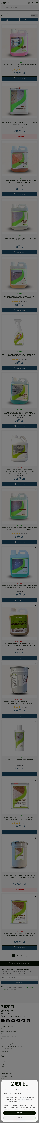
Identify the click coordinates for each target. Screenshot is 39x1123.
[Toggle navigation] (37, 2)
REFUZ (20, 1118)
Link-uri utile (28, 1089)
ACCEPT (19, 1113)
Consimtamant (8, 1089)
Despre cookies (18, 1089)
